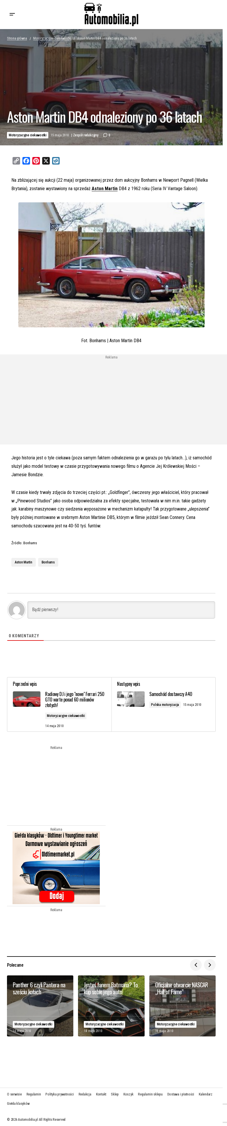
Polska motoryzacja (165, 704)
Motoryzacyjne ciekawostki (52, 38)
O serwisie (14, 1094)
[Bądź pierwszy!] (121, 610)
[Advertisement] (64, 400)
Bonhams (48, 562)
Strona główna (17, 38)
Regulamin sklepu (150, 1094)
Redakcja (85, 1094)
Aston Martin (105, 188)
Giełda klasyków (18, 1104)
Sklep (115, 1094)
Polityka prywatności (59, 1094)
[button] (12, 14)
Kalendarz (205, 1094)
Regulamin (33, 1094)
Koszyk (128, 1094)
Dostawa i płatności (180, 1094)
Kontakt (101, 1094)
